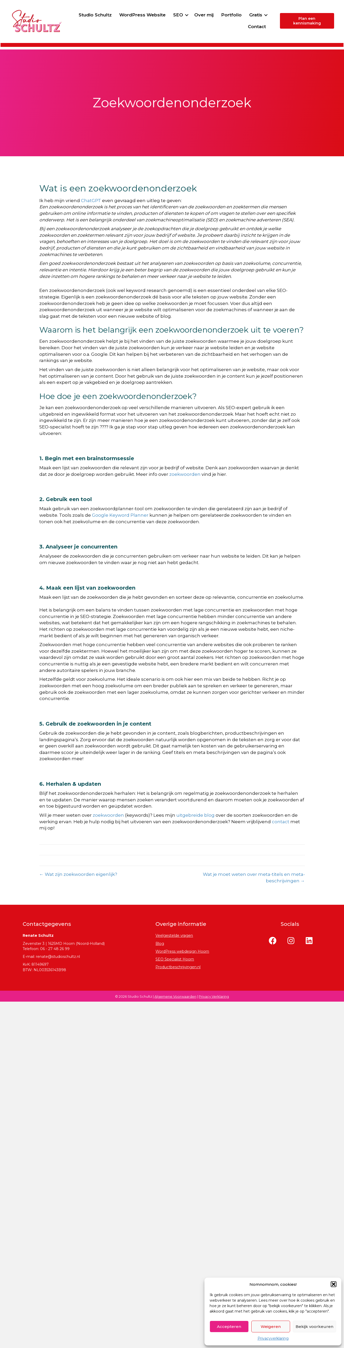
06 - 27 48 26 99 (55, 948)
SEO (202, 14)
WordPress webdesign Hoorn (182, 951)
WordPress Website (166, 14)
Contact (256, 26)
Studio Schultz (118, 14)
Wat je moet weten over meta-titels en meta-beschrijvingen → (254, 877)
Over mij (227, 14)
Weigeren (271, 1326)
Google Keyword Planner (120, 515)
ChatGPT (91, 200)
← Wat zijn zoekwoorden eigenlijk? (78, 874)
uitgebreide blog (195, 815)
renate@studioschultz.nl (58, 956)
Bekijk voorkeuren (314, 1326)
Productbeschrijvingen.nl (178, 967)
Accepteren (229, 1326)
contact (280, 821)
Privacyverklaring (273, 1338)
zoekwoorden (185, 474)
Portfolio (255, 14)
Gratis (229, 26)
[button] (333, 1284)
